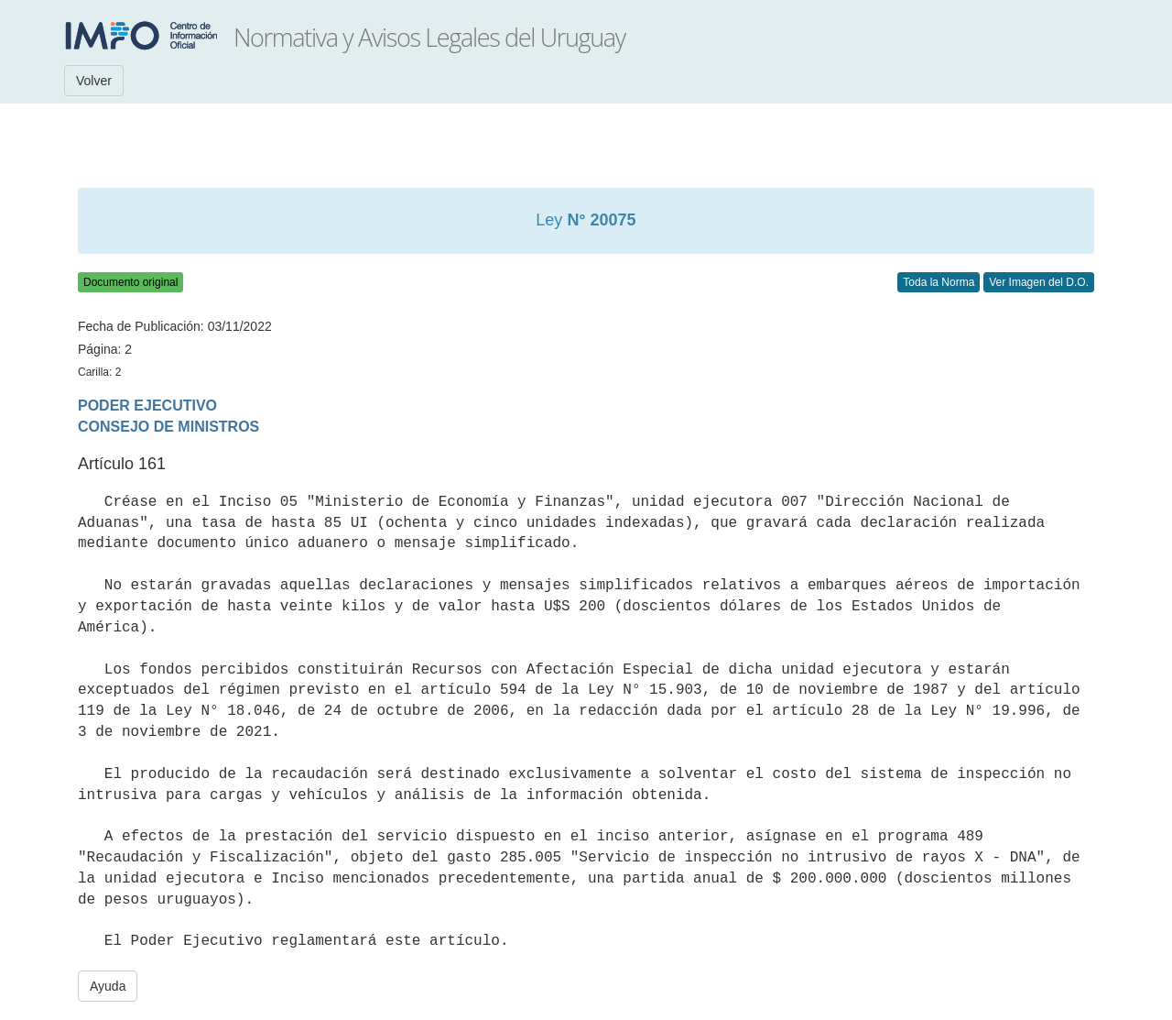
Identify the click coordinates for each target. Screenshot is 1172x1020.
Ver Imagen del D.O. (1039, 282)
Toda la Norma (938, 282)
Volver (94, 80)
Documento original (130, 282)
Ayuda (107, 986)
